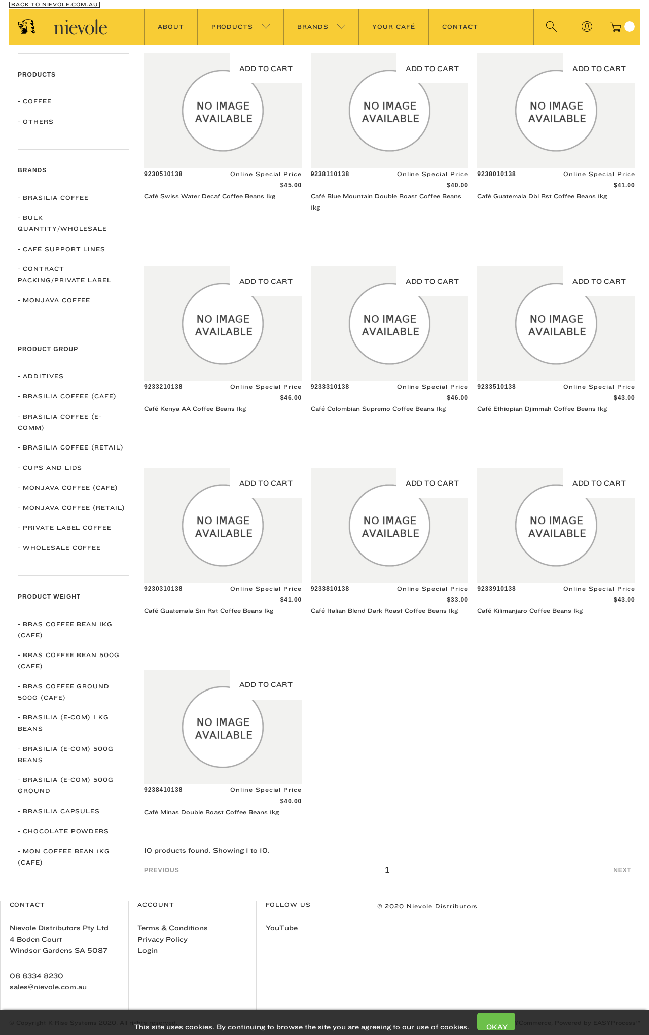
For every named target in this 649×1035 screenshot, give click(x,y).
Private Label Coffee (65, 527)
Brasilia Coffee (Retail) (71, 447)
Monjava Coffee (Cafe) (68, 487)
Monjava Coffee (54, 300)
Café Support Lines (61, 249)
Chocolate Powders (63, 831)
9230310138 (163, 588)
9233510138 (496, 386)
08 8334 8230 (36, 976)
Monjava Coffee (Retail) (71, 507)
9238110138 (330, 174)
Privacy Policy (162, 939)
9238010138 (496, 174)
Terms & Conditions (172, 928)
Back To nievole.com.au (54, 5)
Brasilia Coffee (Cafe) (67, 396)
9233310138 (330, 386)
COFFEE (35, 101)
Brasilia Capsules (59, 811)
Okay (497, 1026)
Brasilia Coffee (53, 197)
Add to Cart (266, 68)
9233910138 (496, 588)
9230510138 (163, 174)
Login (147, 950)
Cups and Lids (50, 467)
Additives (41, 376)
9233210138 (163, 386)
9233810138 (330, 588)
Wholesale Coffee (59, 547)
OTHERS (36, 121)
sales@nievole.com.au (48, 987)
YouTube (282, 928)
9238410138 (163, 790)
